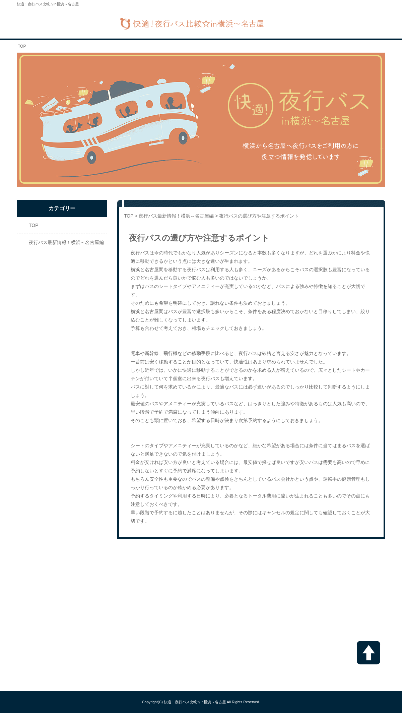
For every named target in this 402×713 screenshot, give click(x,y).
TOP (22, 46)
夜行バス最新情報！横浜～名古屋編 (176, 216)
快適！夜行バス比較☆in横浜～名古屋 (195, 702)
